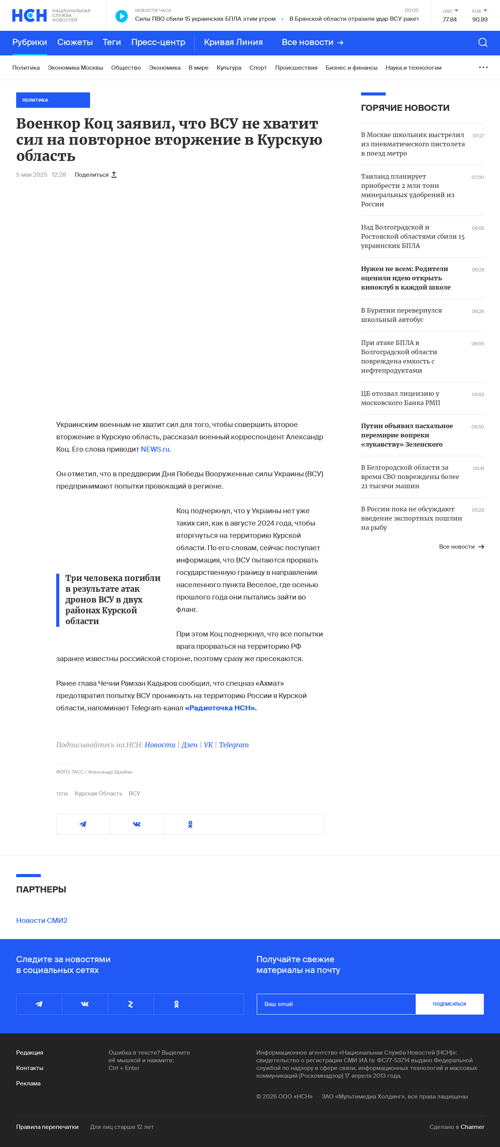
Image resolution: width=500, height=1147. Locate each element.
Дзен (190, 744)
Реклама (28, 1083)
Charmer (472, 1127)
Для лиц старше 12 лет (122, 1127)
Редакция (29, 1053)
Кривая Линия (233, 43)
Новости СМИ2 (42, 920)
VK (208, 744)
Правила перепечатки (47, 1127)
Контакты (29, 1068)
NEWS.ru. (156, 449)
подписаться (449, 1004)
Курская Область (98, 793)
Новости (160, 744)
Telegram (234, 744)
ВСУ (134, 793)
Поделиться (95, 175)
